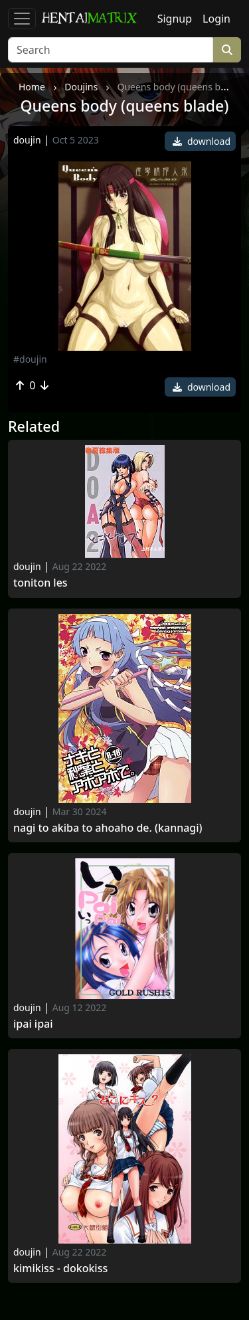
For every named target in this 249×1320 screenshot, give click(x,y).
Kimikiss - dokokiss (60, 1268)
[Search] (110, 49)
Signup (174, 18)
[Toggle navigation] (22, 18)
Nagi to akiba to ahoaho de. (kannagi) (108, 828)
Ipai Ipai (33, 1024)
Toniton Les (40, 583)
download (201, 141)
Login (216, 18)
